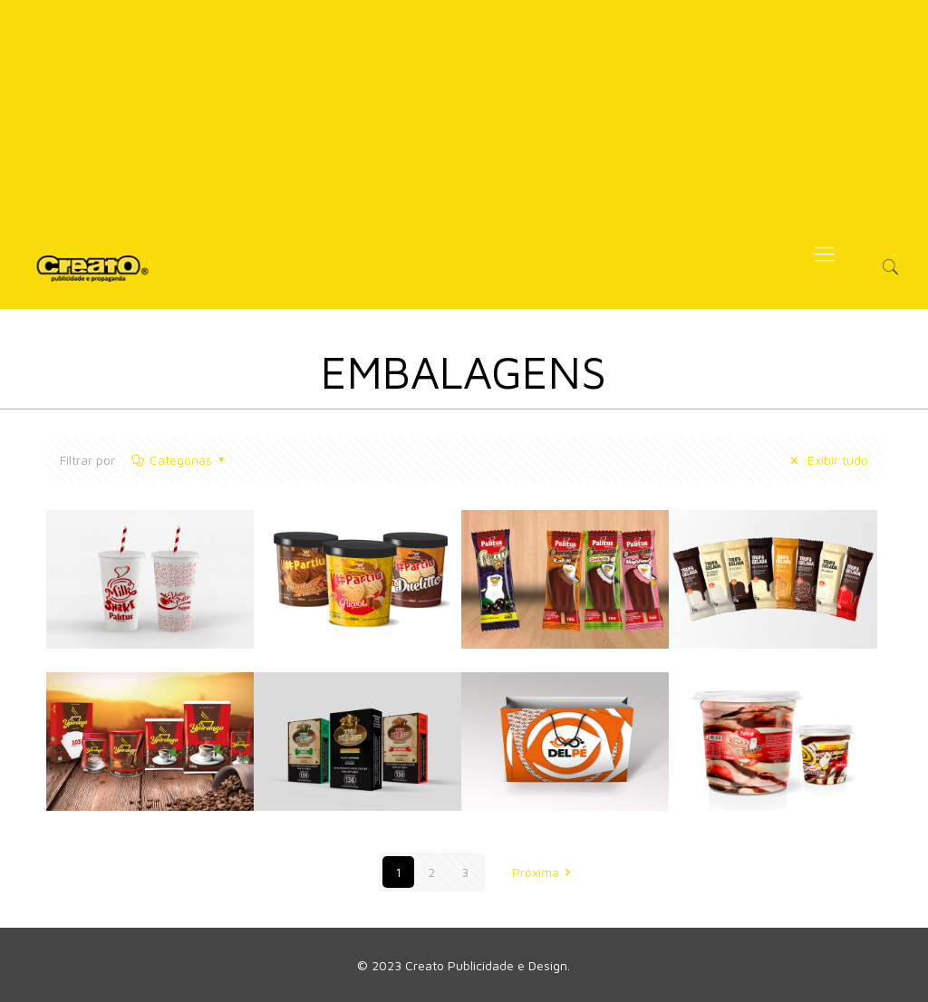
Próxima (544, 872)
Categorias (179, 459)
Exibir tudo (827, 459)
